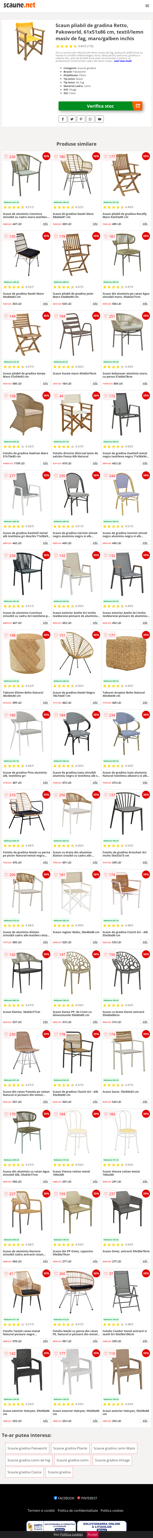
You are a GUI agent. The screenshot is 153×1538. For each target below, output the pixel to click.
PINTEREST (87, 1498)
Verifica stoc (114, 105)
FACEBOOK (64, 1498)
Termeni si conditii (41, 1510)
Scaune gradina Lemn (73, 1460)
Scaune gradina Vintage (112, 1460)
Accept (93, 1534)
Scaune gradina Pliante (70, 1448)
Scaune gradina (59, 1472)
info (45, 223)
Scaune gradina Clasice (24, 1472)
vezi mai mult (123, 61)
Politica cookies (112, 1510)
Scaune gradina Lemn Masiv (114, 1448)
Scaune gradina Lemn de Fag (29, 1460)
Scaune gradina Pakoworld (27, 1448)
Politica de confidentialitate (78, 1510)
